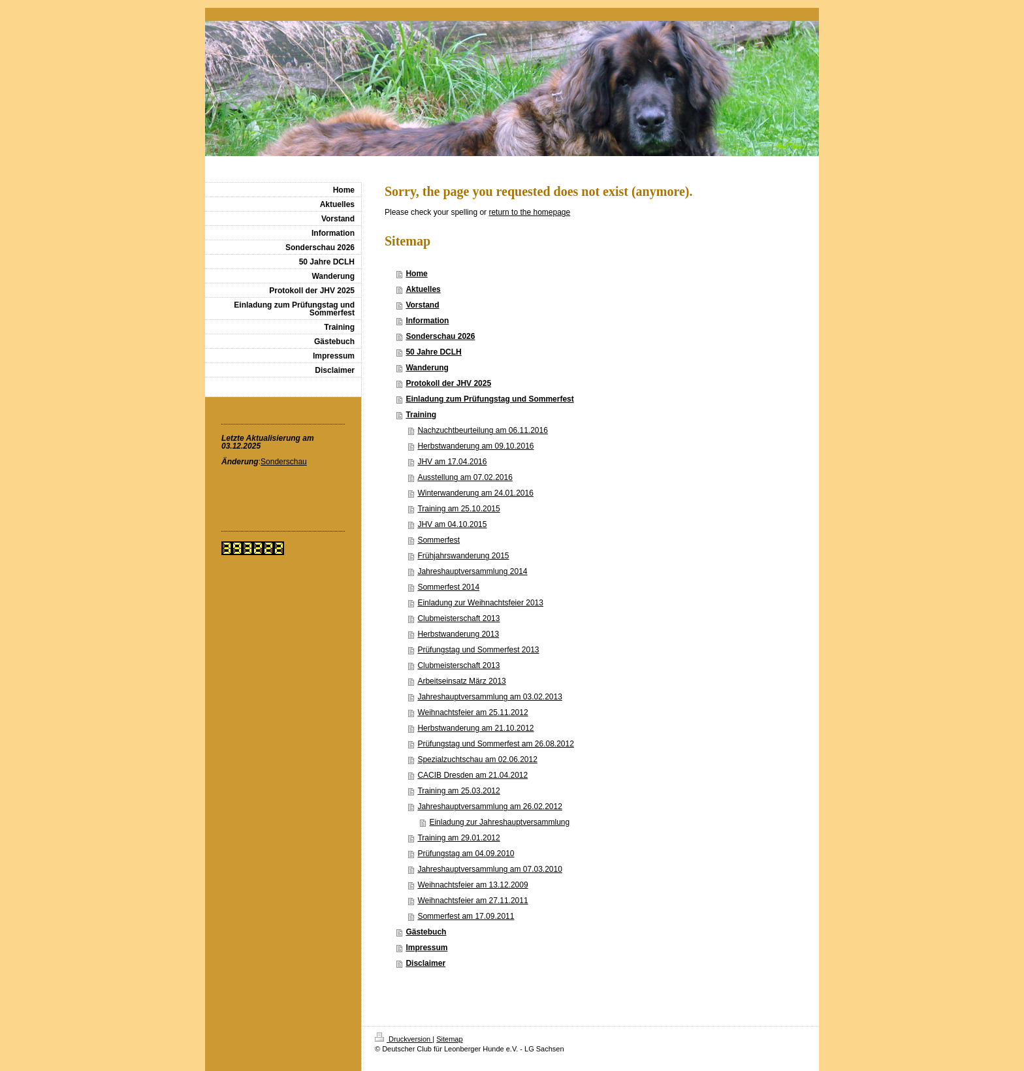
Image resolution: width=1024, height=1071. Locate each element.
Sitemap (449, 1039)
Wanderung (427, 367)
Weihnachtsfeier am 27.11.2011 (472, 900)
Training (421, 414)
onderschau (286, 461)
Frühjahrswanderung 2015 (463, 555)
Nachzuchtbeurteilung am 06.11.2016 (482, 430)
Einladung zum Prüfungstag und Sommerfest (489, 399)
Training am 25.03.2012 (458, 790)
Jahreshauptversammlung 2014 (472, 571)
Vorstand (422, 305)
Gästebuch (426, 931)
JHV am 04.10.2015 (452, 524)
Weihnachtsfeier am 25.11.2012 (472, 712)
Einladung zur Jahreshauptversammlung (499, 822)
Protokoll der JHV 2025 (448, 383)
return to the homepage (529, 212)
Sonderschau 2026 (440, 336)
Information (427, 320)
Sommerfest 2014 (448, 587)
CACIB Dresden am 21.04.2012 (472, 775)
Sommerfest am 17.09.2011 (465, 916)
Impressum (426, 947)
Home (416, 273)
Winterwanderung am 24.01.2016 (475, 493)
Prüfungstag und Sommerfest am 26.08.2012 (495, 743)
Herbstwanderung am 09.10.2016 (475, 446)
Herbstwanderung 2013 (458, 634)
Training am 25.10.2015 (458, 508)
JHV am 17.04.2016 (452, 461)
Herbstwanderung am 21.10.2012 (475, 728)
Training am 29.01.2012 (458, 837)
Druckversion (403, 1039)
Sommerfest (438, 540)
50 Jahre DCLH (433, 352)
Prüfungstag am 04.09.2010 (465, 853)
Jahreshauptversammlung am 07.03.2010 (489, 869)
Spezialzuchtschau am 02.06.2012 (477, 759)
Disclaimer (425, 963)
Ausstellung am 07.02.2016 (464, 477)
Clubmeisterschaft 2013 (458, 618)
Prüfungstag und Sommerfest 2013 (478, 649)
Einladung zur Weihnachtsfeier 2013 (480, 602)
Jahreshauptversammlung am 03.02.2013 (489, 696)
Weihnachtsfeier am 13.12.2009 (472, 884)
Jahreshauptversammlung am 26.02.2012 (489, 806)
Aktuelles (423, 289)
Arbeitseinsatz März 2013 (461, 681)
